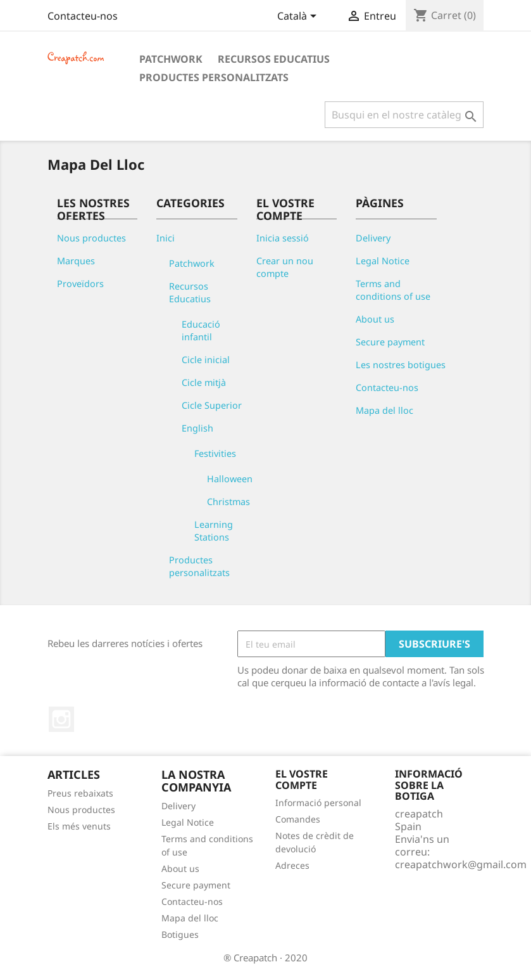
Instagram (61, 719)
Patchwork (171, 59)
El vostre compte (301, 779)
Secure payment (390, 342)
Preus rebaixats (80, 793)
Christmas (228, 502)
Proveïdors (80, 284)
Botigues (180, 934)
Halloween (230, 479)
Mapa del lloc (384, 410)
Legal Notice (382, 261)
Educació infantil (201, 330)
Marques (76, 261)
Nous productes (91, 238)
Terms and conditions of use (393, 290)
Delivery (373, 238)
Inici (165, 238)
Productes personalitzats (214, 77)
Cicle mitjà (204, 382)
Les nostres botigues (401, 365)
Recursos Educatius (274, 59)
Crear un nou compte (284, 267)
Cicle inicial (206, 360)
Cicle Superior (212, 405)
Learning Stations (213, 530)
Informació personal (318, 803)
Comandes (297, 819)
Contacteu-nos (82, 16)
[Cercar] (404, 114)
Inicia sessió (282, 238)
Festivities (215, 453)
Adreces (292, 865)
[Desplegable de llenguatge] (299, 17)
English (197, 428)
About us (375, 319)
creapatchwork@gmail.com (461, 864)
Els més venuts (79, 826)
